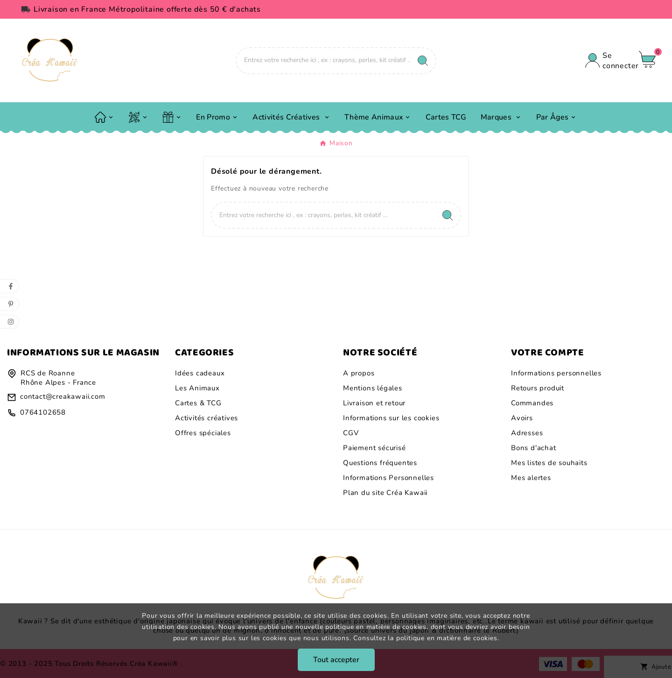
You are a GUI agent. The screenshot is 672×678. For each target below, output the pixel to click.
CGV (350, 433)
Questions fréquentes (380, 462)
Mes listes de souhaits (549, 462)
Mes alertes (531, 477)
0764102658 (43, 412)
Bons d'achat (533, 447)
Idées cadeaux (199, 373)
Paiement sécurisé (374, 447)
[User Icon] (607, 60)
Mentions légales (372, 388)
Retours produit (537, 388)
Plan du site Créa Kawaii (385, 492)
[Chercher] (323, 60)
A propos (358, 373)
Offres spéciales (203, 433)
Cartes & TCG (198, 403)
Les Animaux (197, 388)
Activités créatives (206, 418)
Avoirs (522, 418)
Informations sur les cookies (391, 418)
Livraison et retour (374, 403)
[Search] (423, 61)
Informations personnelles (556, 373)
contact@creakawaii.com (62, 396)
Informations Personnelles (388, 477)
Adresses (527, 433)
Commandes (532, 403)
